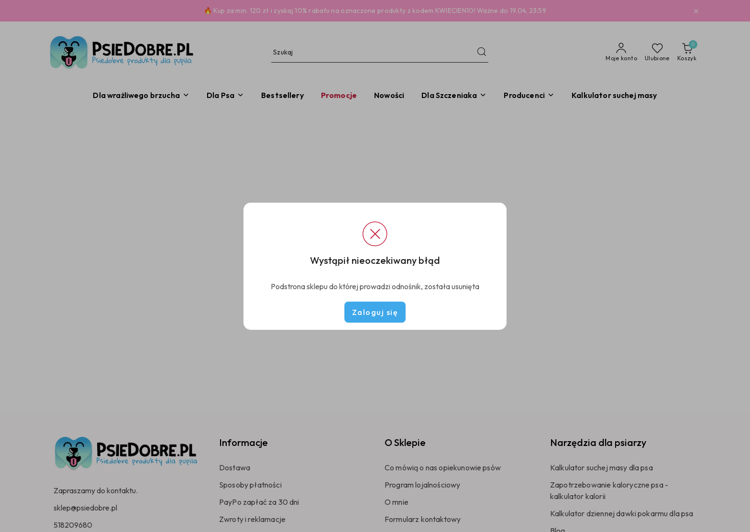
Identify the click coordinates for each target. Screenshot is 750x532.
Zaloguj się (375, 312)
